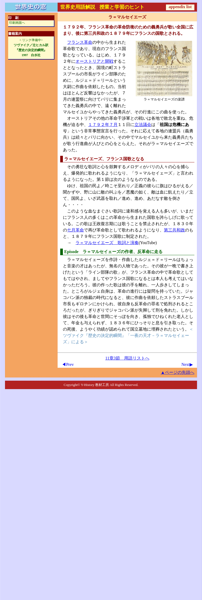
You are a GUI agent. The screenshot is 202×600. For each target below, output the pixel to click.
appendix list (180, 6)
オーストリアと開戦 (94, 61)
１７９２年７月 (103, 124)
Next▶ (187, 364)
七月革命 (75, 230)
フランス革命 (79, 42)
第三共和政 (174, 230)
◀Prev (68, 364)
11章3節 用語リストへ (127, 358)
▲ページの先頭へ (177, 372)
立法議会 (142, 124)
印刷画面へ (17, 23)
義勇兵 (119, 112)
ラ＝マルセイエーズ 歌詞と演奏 (107, 242)
